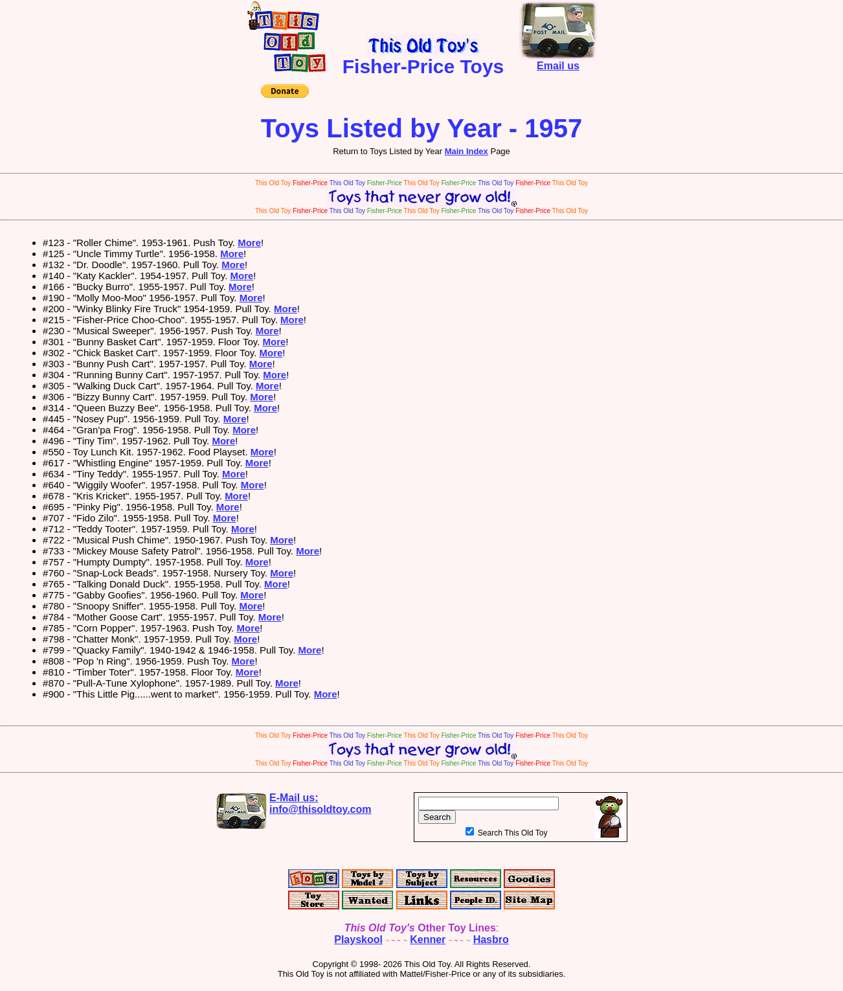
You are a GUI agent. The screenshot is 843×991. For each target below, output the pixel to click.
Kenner (427, 939)
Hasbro (491, 939)
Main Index (466, 151)
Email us (558, 61)
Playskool (358, 939)
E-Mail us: (320, 803)
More (249, 242)
